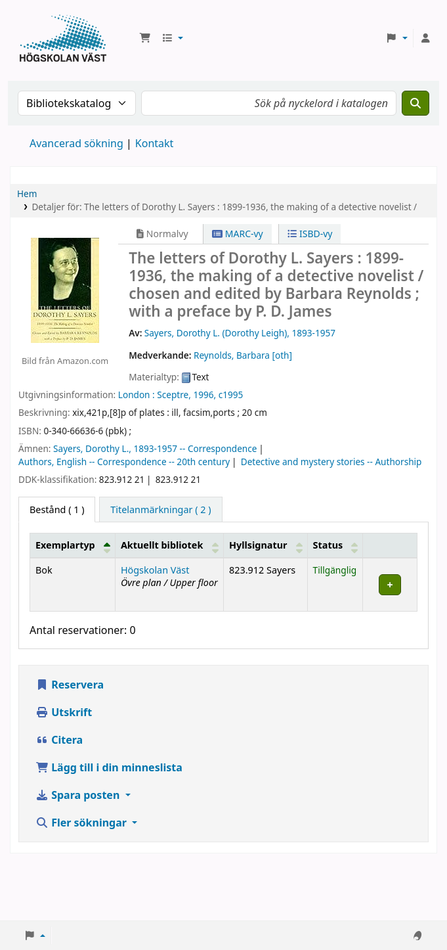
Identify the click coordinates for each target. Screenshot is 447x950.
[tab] (160, 510)
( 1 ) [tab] (57, 509)
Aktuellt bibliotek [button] (162, 545)
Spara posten (78, 795)
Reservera (69, 684)
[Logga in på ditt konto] (425, 38)
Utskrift (63, 712)
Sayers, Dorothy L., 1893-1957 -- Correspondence (155, 448)
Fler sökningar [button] (82, 822)
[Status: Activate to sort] (335, 545)
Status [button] (328, 545)
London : (136, 394)
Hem (27, 193)
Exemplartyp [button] (65, 545)
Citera (59, 740)
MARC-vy (237, 233)
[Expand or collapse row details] (390, 584)
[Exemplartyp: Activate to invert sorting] (73, 545)
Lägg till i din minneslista (108, 767)
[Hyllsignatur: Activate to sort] (266, 545)
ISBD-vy (309, 233)
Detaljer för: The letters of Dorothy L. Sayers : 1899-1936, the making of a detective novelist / (224, 206)
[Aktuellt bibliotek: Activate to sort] (169, 545)
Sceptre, (174, 394)
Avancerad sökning (76, 143)
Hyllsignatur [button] (258, 545)
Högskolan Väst (155, 570)
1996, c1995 (218, 394)
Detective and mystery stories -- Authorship (331, 461)
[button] (145, 38)
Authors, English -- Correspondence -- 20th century (124, 461)
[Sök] (415, 103)
